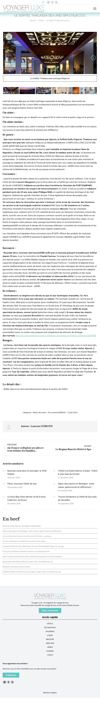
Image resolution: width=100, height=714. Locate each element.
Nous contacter (50, 610)
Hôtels (35, 412)
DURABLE (50, 651)
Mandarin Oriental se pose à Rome (16, 566)
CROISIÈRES (50, 631)
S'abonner (11, 675)
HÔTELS (50, 623)
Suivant (93, 58)
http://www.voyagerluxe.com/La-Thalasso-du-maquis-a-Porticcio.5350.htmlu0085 (55, 335)
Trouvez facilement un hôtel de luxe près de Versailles (77, 498)
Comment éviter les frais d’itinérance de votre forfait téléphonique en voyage (33, 546)
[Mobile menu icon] (94, 8)
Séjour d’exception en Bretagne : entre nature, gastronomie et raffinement (76, 485)
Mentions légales (50, 693)
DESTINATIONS (50, 627)
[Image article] (4, 471)
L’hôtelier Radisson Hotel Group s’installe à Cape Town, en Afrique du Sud (32, 572)
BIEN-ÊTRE (50, 639)
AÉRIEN (50, 647)
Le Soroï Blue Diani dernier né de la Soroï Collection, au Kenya (26, 498)
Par (57, 412)
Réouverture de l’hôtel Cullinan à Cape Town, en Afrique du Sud (28, 561)
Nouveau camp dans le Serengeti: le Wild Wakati (26, 472)
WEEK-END (50, 643)
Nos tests (42, 412)
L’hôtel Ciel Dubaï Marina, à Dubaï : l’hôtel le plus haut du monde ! (77, 472)
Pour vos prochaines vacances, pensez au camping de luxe (26, 551)
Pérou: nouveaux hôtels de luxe (22, 483)
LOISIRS (50, 635)
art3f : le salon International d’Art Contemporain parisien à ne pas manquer (32, 556)
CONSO (50, 655)
